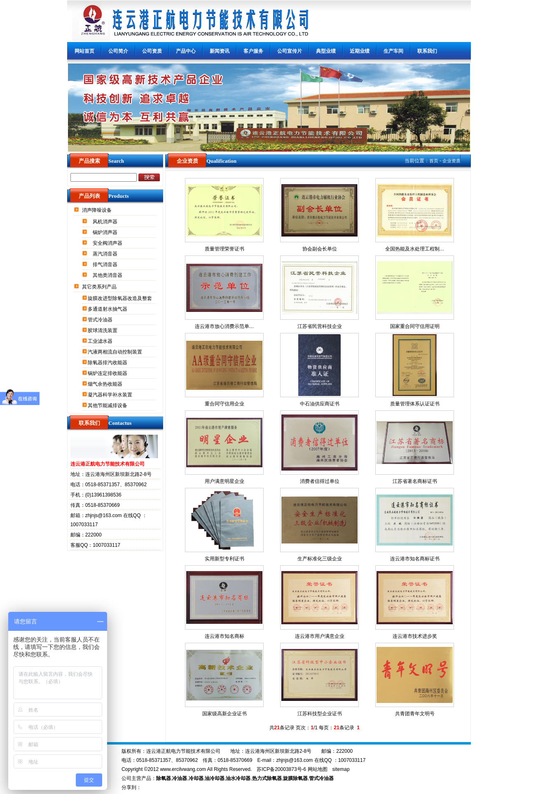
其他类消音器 (108, 275)
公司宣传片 (289, 51)
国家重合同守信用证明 (415, 326)
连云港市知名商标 (224, 636)
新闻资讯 (219, 51)
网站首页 (84, 51)
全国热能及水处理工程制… (414, 249)
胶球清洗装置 (103, 330)
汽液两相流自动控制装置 (115, 352)
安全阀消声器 (108, 243)
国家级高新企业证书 (224, 714)
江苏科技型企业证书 (319, 714)
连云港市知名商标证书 (415, 559)
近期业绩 (360, 51)
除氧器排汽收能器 (108, 362)
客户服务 (253, 51)
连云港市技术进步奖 (415, 636)
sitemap (341, 769)
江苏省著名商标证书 (415, 481)
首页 (433, 160)
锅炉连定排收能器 (108, 373)
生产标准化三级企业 (319, 559)
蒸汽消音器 (106, 254)
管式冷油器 (101, 320)
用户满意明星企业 (224, 481)
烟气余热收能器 (106, 384)
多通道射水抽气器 (108, 309)
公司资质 (152, 51)
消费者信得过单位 (319, 481)
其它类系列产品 (100, 287)
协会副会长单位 (319, 249)
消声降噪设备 (97, 210)
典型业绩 (326, 51)
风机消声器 (106, 222)
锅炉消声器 (106, 232)
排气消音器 (106, 264)
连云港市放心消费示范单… (224, 326)
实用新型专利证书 (224, 559)
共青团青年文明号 (415, 714)
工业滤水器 (101, 341)
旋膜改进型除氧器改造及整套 (120, 298)
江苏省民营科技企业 (319, 326)
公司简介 (118, 51)
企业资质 (451, 160)
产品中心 (186, 51)
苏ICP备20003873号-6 (281, 769)
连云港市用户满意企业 (319, 636)
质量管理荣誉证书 (224, 249)
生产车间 (393, 51)
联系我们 (427, 51)
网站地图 (317, 769)
